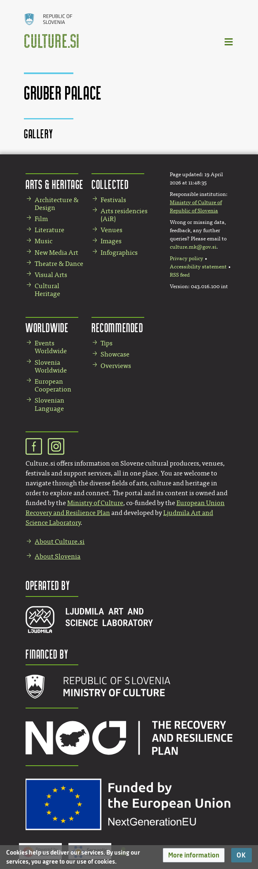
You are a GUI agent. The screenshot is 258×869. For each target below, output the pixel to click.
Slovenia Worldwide (51, 366)
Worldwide (47, 327)
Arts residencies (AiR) (124, 215)
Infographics (119, 252)
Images (111, 241)
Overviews (116, 366)
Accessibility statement (198, 266)
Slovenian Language (49, 404)
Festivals (113, 200)
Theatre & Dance (59, 264)
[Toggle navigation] (229, 41)
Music (43, 241)
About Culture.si (59, 541)
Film (41, 219)
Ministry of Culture (95, 503)
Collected (110, 184)
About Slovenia (57, 556)
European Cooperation (53, 385)
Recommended (117, 327)
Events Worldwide (51, 347)
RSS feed (180, 275)
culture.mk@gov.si (193, 247)
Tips (107, 343)
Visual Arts (51, 275)
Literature (49, 230)
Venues (111, 230)
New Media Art (56, 252)
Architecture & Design (57, 204)
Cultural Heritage (47, 290)
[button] (194, 855)
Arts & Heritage (55, 184)
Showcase (115, 354)
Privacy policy (186, 258)
